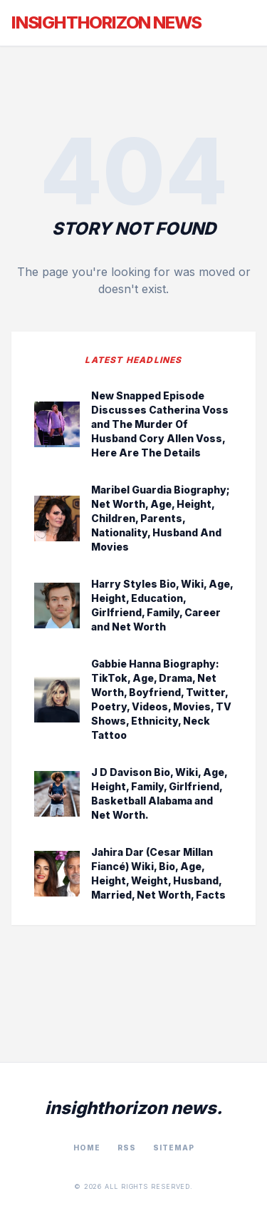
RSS (126, 1147)
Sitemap (173, 1147)
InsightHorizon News (106, 22)
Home (86, 1147)
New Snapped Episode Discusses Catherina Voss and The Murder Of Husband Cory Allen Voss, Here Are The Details (160, 424)
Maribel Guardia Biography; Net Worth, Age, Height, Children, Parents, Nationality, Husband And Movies (160, 518)
